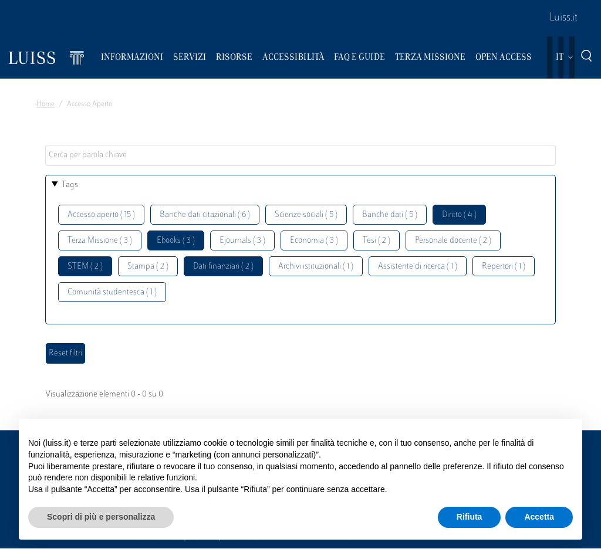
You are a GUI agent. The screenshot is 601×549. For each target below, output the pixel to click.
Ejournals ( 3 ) (242, 240)
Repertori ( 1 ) (503, 266)
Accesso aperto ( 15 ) (101, 215)
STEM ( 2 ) (85, 266)
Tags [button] (70, 185)
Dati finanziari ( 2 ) (223, 266)
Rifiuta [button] (469, 516)
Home (45, 104)
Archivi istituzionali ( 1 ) (315, 266)
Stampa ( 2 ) (147, 266)
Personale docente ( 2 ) (453, 240)
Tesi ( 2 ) (376, 240)
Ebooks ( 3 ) (176, 240)
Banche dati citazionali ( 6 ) (205, 215)
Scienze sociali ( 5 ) (306, 215)
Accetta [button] (539, 516)
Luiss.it (563, 18)
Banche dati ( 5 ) (389, 215)
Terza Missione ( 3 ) (99, 240)
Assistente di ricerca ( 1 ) (417, 266)
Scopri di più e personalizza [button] (101, 516)
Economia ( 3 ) (314, 240)
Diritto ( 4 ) (459, 215)
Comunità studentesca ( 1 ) (112, 292)
